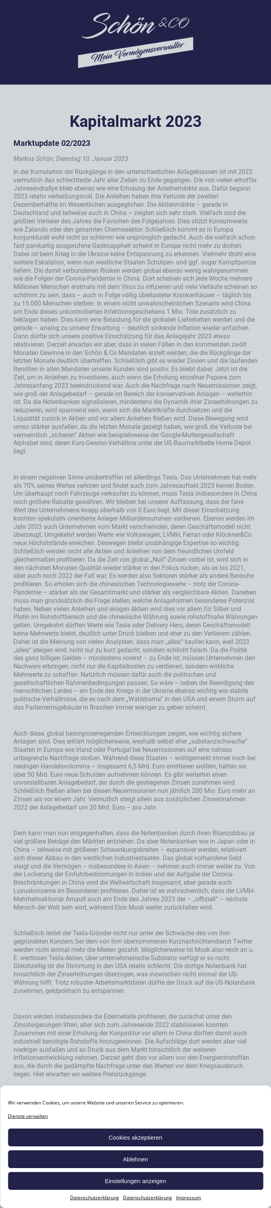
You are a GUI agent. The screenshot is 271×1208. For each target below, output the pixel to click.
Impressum (188, 1197)
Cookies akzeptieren (136, 1137)
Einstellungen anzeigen (135, 1181)
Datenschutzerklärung (94, 1197)
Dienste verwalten (28, 1116)
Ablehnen (135, 1159)
